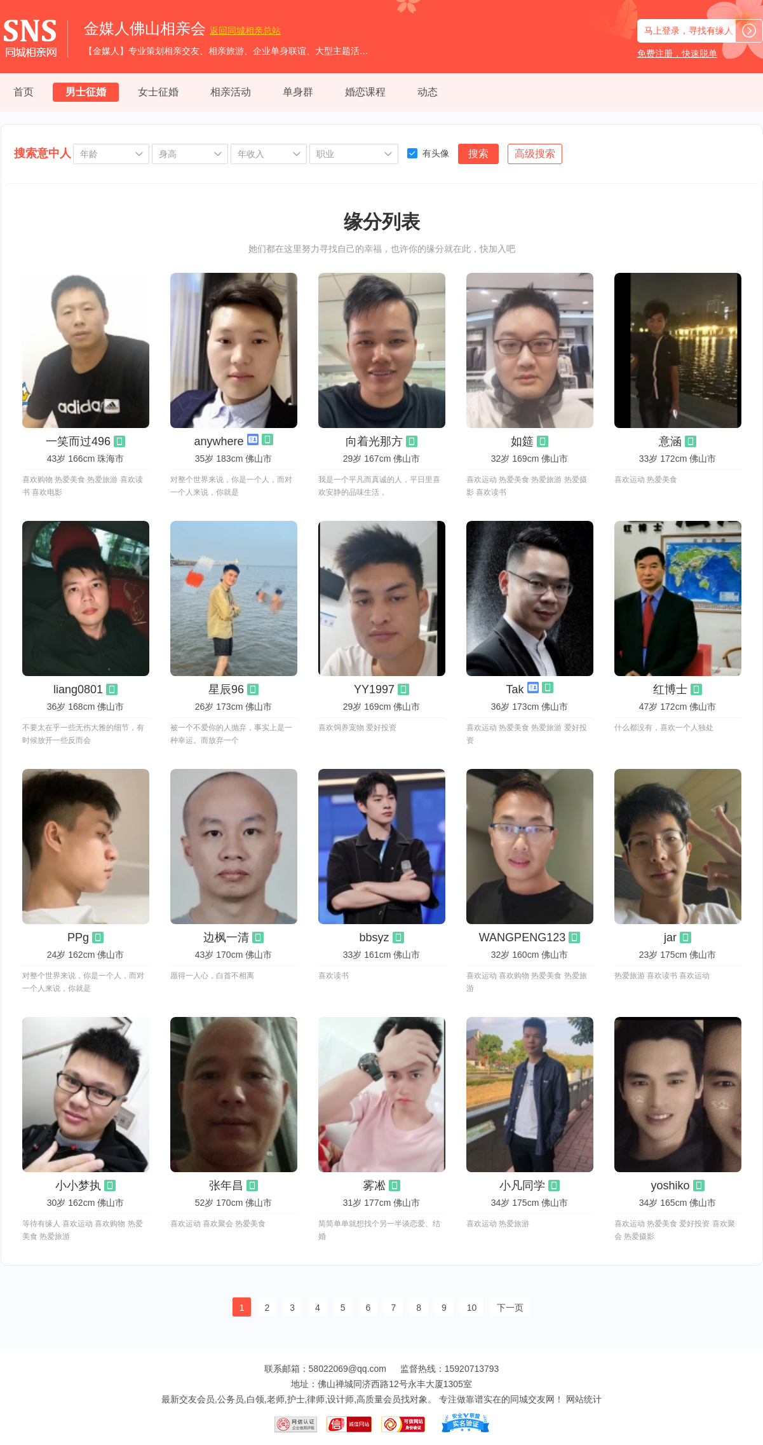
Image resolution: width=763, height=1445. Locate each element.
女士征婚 (158, 91)
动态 (427, 91)
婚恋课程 (365, 91)
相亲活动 (230, 91)
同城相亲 (245, 30)
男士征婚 (85, 91)
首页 (23, 91)
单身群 (298, 91)
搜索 (478, 153)
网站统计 (584, 1399)
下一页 (510, 1308)
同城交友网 (532, 1399)
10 (472, 1308)
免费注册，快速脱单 (677, 53)
